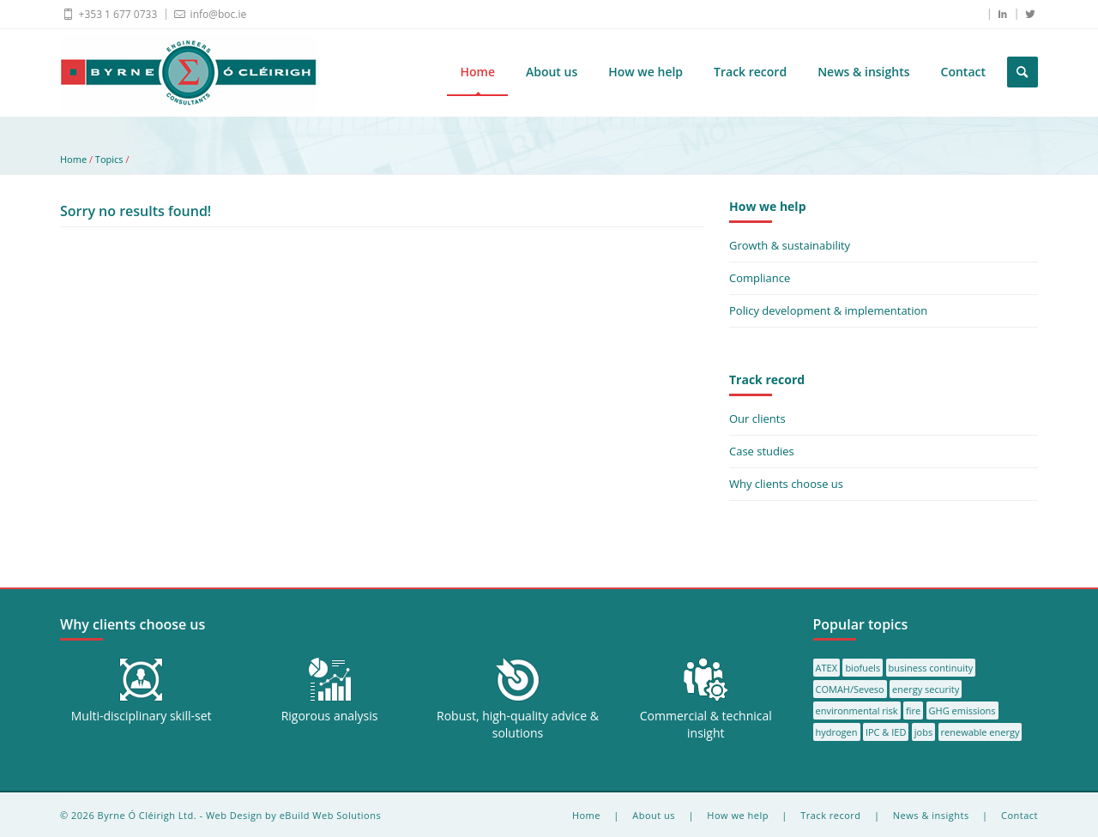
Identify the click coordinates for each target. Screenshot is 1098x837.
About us (551, 71)
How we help (645, 71)
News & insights (863, 71)
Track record (750, 71)
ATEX (826, 667)
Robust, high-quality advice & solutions (518, 724)
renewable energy (980, 732)
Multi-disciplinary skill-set (141, 716)
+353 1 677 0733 (108, 13)
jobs (923, 732)
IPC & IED (886, 732)
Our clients (757, 418)
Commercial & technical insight (706, 724)
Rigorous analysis (329, 716)
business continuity (931, 667)
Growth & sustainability (789, 245)
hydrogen (837, 732)
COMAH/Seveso (850, 689)
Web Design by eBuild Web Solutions (293, 815)
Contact (963, 71)
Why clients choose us (786, 483)
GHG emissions (962, 710)
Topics (109, 159)
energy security (925, 689)
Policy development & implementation (828, 310)
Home (477, 71)
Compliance (759, 278)
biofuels (862, 667)
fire (913, 710)
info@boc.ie (209, 13)
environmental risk (857, 710)
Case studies (761, 451)
